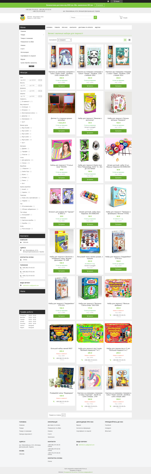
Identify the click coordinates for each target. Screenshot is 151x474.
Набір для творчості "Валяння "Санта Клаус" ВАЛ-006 (90, 304)
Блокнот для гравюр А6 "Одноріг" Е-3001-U (61, 213)
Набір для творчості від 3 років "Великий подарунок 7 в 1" (90, 349)
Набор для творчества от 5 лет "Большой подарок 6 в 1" (118, 349)
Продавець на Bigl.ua (75, 470)
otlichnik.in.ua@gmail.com (31, 285)
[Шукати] (95, 17)
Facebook (108, 425)
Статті (22, 49)
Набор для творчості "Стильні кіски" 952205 (61, 166)
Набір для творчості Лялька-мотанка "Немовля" (118, 119)
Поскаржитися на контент (70, 472)
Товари (57, 27)
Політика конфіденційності (85, 472)
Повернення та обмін (27, 42)
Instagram (108, 428)
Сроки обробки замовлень (29, 63)
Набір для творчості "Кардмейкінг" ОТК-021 (62, 304)
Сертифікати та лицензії (28, 56)
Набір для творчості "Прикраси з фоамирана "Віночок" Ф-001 (118, 213)
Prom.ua (84, 468)
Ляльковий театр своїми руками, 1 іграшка (90, 257)
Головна (49, 27)
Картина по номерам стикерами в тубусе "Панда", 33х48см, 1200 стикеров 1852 (90, 73)
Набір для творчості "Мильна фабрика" (118, 304)
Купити (62, 86)
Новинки (23, 31)
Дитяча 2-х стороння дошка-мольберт (61, 119)
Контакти (73, 27)
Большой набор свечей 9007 (61, 348)
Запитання (51, 437)
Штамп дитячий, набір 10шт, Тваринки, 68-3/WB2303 (90, 213)
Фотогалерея (25, 52)
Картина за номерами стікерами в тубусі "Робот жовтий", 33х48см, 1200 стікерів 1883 (118, 394)
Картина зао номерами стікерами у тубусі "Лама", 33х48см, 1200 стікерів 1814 (118, 73)
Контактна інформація (83, 428)
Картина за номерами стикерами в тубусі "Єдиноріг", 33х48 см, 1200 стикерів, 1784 (89, 394)
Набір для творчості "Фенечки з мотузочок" (90, 119)
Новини (23, 45)
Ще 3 (23, 142)
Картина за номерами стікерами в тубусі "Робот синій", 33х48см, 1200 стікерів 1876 (61, 73)
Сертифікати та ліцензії (83, 431)
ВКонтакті (108, 431)
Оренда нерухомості (25, 434)
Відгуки (97, 27)
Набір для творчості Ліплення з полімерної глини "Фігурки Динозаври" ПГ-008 (61, 258)
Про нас (65, 27)
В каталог (99, 5)
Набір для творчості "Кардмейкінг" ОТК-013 (118, 257)
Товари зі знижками (27, 38)
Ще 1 (23, 183)
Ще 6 (23, 122)
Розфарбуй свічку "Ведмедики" (61, 393)
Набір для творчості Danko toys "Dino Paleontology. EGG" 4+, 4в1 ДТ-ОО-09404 (90, 167)
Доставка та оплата (85, 27)
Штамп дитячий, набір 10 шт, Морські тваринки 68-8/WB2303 (118, 166)
